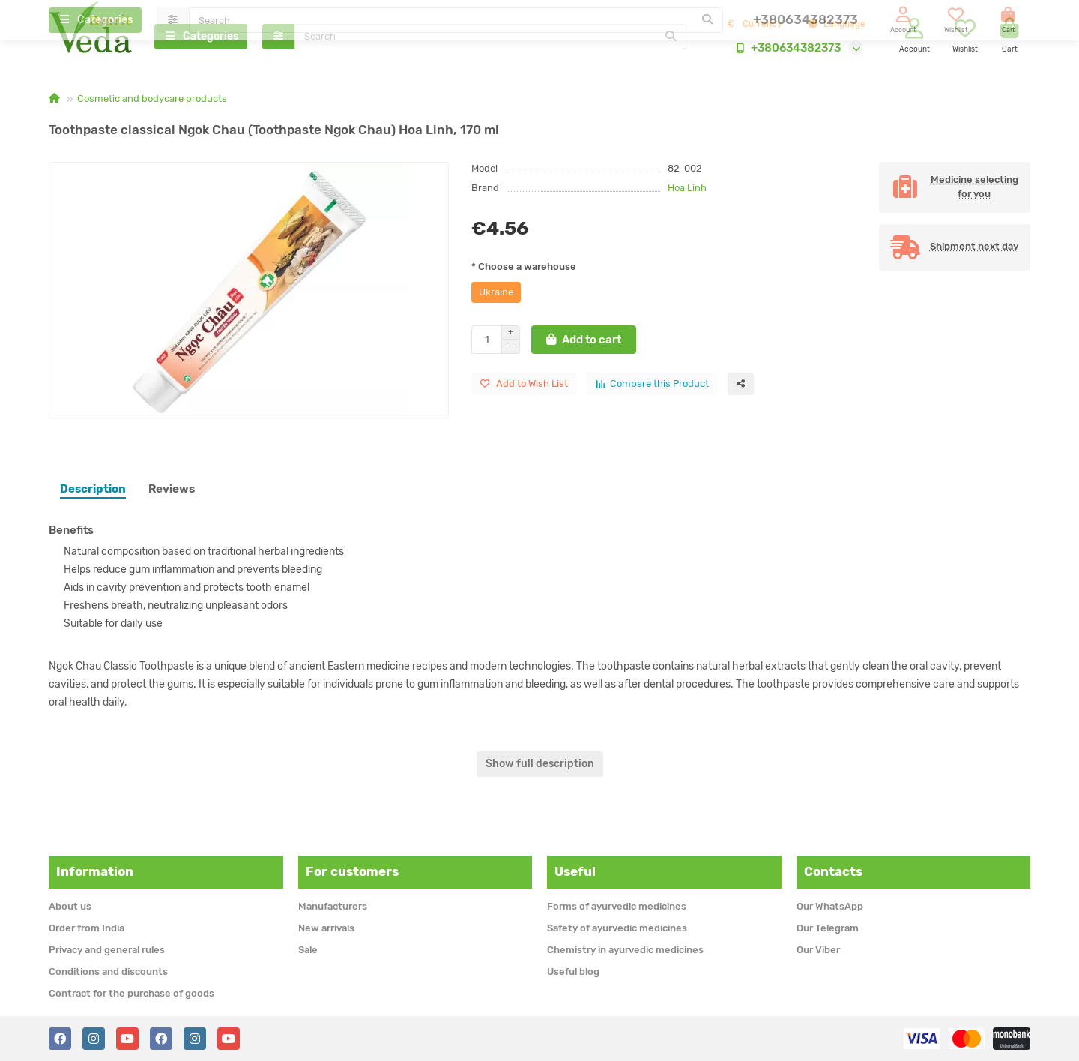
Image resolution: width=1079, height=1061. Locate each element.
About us (70, 906)
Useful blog (573, 971)
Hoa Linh (687, 191)
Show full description (540, 767)
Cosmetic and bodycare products (152, 102)
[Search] (490, 39)
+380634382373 (785, 50)
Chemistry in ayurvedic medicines (625, 949)
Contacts (833, 871)
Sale (308, 949)
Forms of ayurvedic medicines (616, 906)
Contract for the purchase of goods (131, 993)
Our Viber (818, 949)
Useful (575, 871)
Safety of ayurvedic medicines (617, 928)
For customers (352, 871)
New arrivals (326, 928)
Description (93, 492)
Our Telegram (828, 928)
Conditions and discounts (108, 971)
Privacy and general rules (107, 949)
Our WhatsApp (830, 906)
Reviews (171, 492)
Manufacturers (332, 906)
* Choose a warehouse (523, 270)
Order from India (86, 928)
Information (94, 871)
